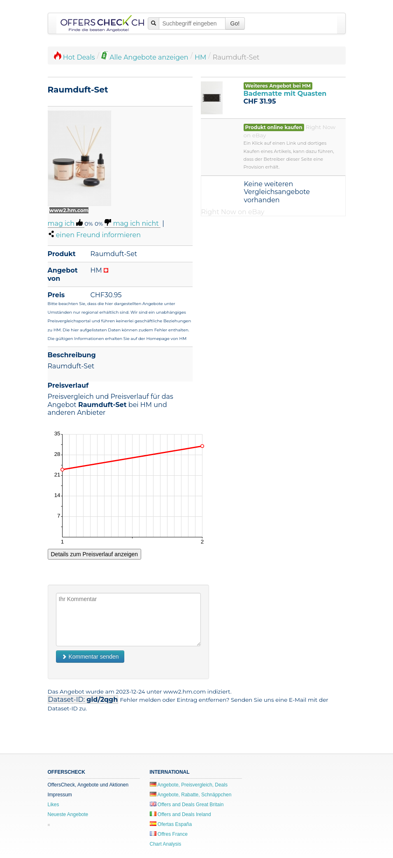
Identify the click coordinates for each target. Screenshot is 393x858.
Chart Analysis (165, 844)
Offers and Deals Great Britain (187, 804)
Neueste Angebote (68, 814)
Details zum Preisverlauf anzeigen (94, 554)
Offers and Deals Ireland (180, 814)
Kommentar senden (90, 656)
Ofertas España (171, 824)
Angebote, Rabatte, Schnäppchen (191, 795)
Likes (53, 804)
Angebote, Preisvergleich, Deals (189, 785)
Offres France (169, 834)
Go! (235, 23)
